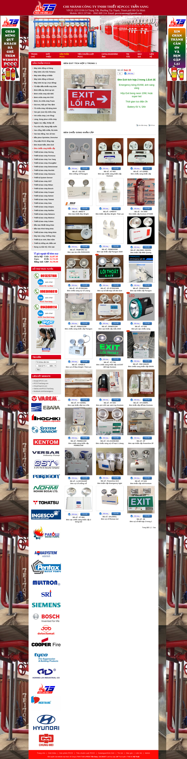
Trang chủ (41, 753)
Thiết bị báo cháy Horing (44, 152)
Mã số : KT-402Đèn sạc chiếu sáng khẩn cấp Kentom (109, 174)
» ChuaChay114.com (39, 386)
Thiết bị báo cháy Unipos (44, 207)
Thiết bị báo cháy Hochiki (44, 170)
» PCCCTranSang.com (40, 383)
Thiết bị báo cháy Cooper (44, 192)
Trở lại (153, 125)
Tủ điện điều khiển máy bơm (45, 86)
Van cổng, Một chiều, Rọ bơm (46, 130)
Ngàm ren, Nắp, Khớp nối (44, 123)
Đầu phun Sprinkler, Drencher (46, 137)
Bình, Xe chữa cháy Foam (44, 101)
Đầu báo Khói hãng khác (44, 229)
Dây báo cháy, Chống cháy (44, 236)
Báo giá (129, 753)
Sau (154, 527)
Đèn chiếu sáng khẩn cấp (44, 148)
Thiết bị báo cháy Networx (44, 214)
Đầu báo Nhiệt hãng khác (44, 225)
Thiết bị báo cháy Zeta (43, 203)
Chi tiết (84, 168)
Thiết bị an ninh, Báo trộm (44, 240)
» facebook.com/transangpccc (42, 391)
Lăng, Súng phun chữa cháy (45, 119)
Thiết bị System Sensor (43, 178)
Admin (147, 753)
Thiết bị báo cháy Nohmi (43, 196)
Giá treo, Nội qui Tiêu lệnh (44, 105)
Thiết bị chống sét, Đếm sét (45, 243)
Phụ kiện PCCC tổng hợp (44, 141)
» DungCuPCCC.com (39, 381)
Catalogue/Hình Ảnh (106, 753)
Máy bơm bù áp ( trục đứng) (45, 83)
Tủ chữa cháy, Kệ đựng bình (45, 108)
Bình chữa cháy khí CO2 (44, 97)
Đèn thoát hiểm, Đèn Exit (44, 145)
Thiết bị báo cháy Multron (44, 218)
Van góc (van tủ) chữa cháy (45, 112)
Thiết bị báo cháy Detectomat (45, 167)
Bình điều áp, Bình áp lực (44, 90)
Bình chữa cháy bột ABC (44, 94)
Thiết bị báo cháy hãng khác (45, 232)
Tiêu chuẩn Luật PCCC (85, 753)
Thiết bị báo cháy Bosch (43, 189)
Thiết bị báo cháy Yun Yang (45, 159)
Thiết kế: (133, 756)
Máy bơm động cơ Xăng (43, 68)
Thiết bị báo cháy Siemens (44, 174)
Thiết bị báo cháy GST (43, 181)
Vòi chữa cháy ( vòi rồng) (44, 116)
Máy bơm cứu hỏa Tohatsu (44, 72)
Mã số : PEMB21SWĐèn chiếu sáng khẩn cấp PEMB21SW (78, 443)
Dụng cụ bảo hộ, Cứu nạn (44, 247)
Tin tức (120, 753)
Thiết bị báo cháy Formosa (44, 156)
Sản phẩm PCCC (41, 63)
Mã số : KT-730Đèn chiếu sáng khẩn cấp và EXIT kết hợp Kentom (109, 364)
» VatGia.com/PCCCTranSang (42, 389)
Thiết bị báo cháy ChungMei (45, 163)
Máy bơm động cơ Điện (43, 75)
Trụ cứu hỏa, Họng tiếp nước (45, 127)
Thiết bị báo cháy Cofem (43, 221)
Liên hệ (139, 753)
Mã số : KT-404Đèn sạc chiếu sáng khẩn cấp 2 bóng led (78, 519)
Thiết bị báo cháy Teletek (44, 199)
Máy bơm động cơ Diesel (44, 79)
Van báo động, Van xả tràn (44, 134)
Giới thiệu (52, 753)
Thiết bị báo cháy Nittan (43, 185)
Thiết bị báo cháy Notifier (44, 210)
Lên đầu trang (142, 125)
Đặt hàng (130, 73)
